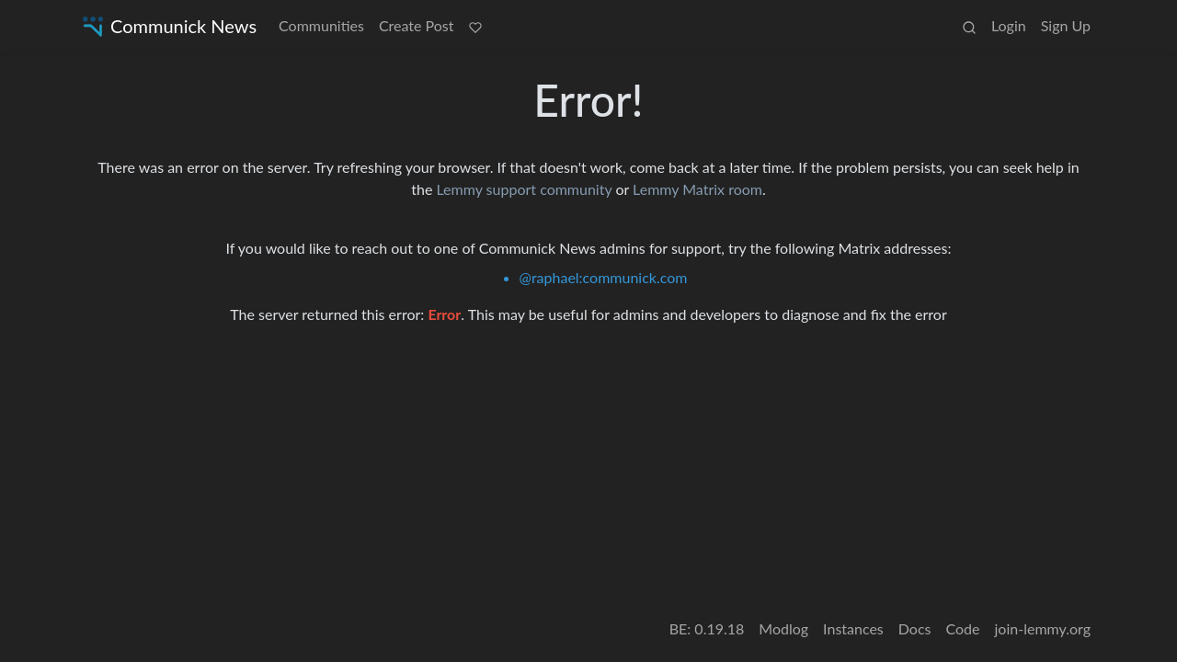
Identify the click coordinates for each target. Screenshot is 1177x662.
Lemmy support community (523, 189)
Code (963, 628)
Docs (914, 628)
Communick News (168, 26)
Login (1008, 25)
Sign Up (1066, 25)
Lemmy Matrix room (697, 189)
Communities (321, 25)
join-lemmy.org (1043, 628)
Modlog (783, 628)
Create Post (416, 25)
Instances (853, 628)
